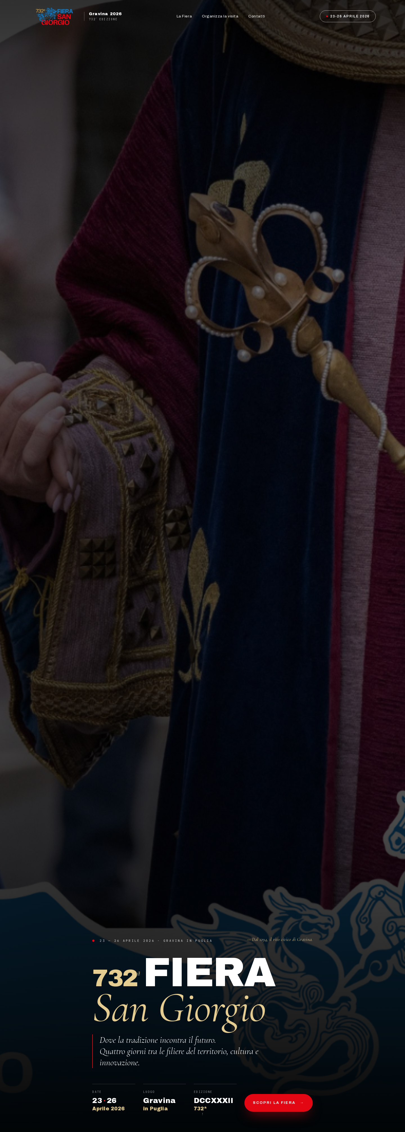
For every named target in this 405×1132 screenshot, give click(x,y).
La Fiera (184, 16)
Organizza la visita (220, 16)
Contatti (256, 16)
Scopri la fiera (278, 1103)
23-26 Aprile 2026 (348, 16)
